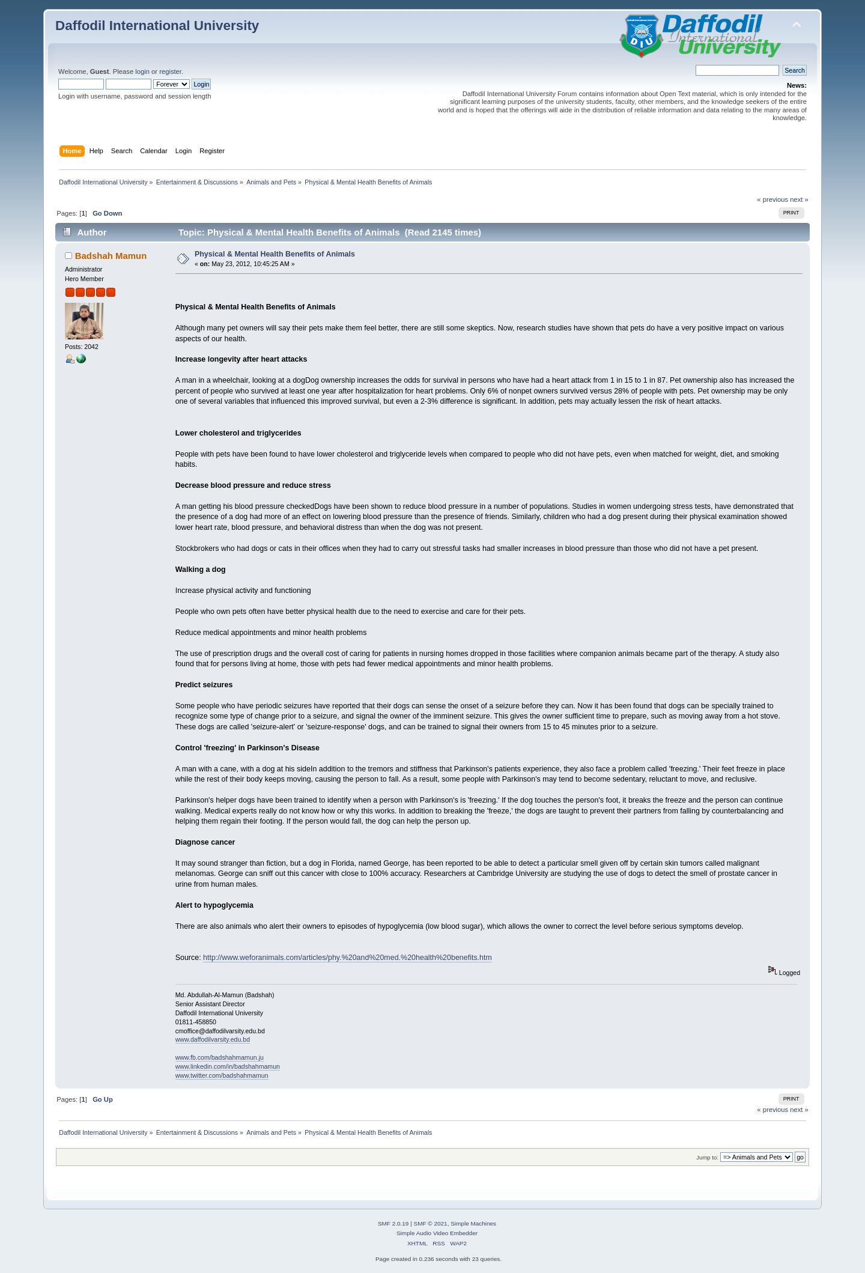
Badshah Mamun (111, 256)
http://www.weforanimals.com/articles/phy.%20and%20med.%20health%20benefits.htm (347, 957)
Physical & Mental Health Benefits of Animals (275, 254)
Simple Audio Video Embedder (437, 1233)
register (170, 71)
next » (799, 199)
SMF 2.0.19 (393, 1223)
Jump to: (707, 1157)
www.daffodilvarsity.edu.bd (212, 1039)
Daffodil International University (157, 25)
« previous (772, 199)
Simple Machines (473, 1223)
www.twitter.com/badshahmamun (222, 1075)
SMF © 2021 (431, 1223)
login (142, 71)
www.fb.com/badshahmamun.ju (219, 1057)
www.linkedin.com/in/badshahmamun (227, 1066)
